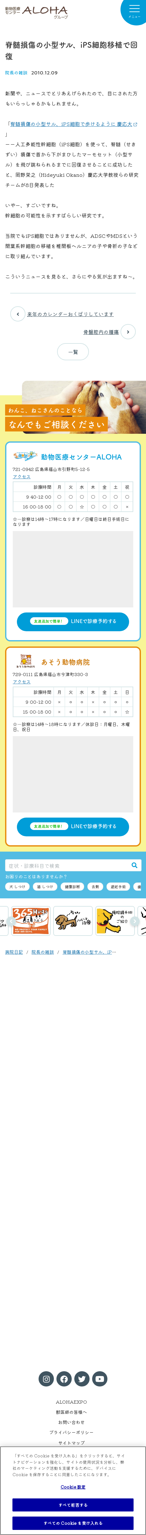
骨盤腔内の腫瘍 (109, 331)
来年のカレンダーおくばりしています (62, 314)
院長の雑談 (16, 72)
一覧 (73, 352)
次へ (135, 921)
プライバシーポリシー (71, 1432)
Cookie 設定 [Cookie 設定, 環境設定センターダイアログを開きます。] (73, 1487)
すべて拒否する (73, 1505)
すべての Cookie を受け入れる (73, 1523)
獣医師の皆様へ (71, 1412)
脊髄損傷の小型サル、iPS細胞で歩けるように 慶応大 (71, 124)
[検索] (134, 865)
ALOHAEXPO (71, 1402)
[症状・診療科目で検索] (66, 865)
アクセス (22, 476)
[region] (73, 1490)
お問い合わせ (71, 1422)
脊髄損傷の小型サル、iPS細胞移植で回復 (104, 952)
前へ (11, 921)
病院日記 (14, 952)
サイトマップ (71, 1443)
